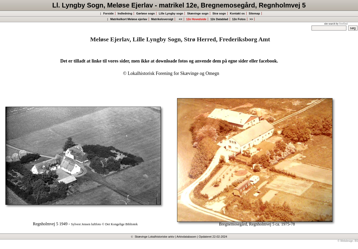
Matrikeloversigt (162, 19)
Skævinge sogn (198, 13)
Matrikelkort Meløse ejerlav (128, 19)
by (341, 23)
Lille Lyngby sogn (171, 13)
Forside (108, 13)
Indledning (125, 13)
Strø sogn (219, 13)
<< (180, 19)
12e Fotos (238, 19)
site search (329, 23)
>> (251, 19)
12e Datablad (219, 19)
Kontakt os (237, 13)
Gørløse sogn (145, 13)
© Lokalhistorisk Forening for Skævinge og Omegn (171, 73)
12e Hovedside (196, 19)
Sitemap (254, 13)
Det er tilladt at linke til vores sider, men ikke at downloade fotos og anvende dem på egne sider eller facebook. (169, 61)
